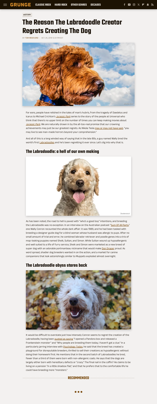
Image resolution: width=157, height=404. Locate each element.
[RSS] (152, 4)
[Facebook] (124, 4)
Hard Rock (61, 4)
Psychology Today (73, 346)
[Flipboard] (143, 4)
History (27, 14)
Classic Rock (43, 4)
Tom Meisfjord (31, 38)
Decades (96, 4)
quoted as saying (63, 338)
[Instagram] (134, 4)
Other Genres (79, 4)
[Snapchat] (148, 4)
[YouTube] (129, 4)
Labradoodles (47, 142)
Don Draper (108, 248)
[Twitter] (138, 4)
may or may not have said (109, 128)
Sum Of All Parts (120, 225)
